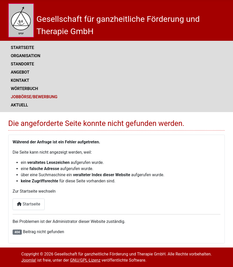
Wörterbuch (24, 88)
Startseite (22, 47)
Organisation (25, 55)
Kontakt (20, 80)
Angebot (20, 72)
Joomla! (28, 260)
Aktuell (19, 105)
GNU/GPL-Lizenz (85, 260)
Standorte (22, 64)
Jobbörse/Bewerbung (34, 96)
